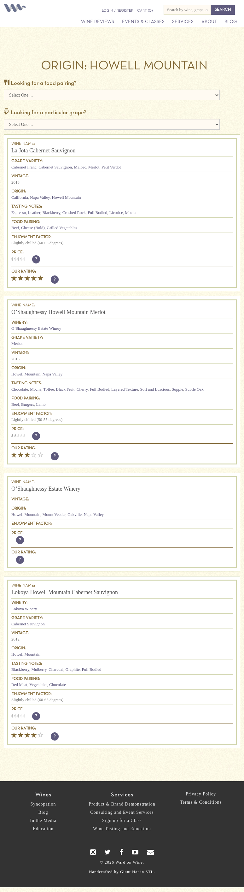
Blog (230, 22)
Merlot (93, 167)
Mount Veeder (54, 514)
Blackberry (51, 212)
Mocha (130, 212)
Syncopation (43, 804)
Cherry (82, 389)
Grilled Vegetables (62, 227)
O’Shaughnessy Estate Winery (36, 328)
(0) (145, 10)
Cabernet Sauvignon (55, 167)
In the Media (43, 820)
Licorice (116, 212)
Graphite (73, 669)
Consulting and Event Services (122, 812)
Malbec (80, 167)
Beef (15, 227)
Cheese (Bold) (33, 227)
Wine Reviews (97, 22)
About (209, 22)
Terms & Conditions (201, 802)
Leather (34, 212)
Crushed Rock (74, 212)
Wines (43, 795)
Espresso (18, 212)
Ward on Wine (16, 8)
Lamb (40, 404)
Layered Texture (124, 389)
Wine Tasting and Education (122, 828)
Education (43, 828)
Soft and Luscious (155, 389)
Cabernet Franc (24, 167)
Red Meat (19, 684)
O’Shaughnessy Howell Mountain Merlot (58, 312)
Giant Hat (129, 871)
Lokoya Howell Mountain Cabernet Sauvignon (64, 592)
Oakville (74, 514)
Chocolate (19, 389)
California (19, 197)
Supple (177, 389)
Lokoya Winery (24, 608)
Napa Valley (40, 197)
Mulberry (38, 669)
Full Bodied (97, 212)
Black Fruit (65, 389)
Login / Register (117, 10)
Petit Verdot (111, 167)
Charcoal (56, 669)
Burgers (27, 404)
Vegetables (38, 684)
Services (183, 22)
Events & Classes (143, 22)
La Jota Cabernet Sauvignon (43, 150)
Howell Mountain (66, 197)
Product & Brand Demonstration (122, 804)
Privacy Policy (201, 794)
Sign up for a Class (122, 820)
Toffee (49, 389)
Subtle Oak (194, 389)
